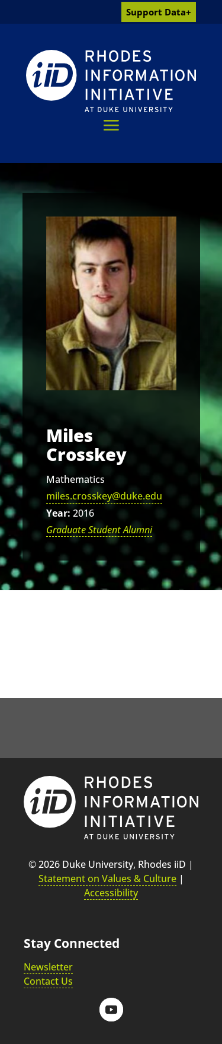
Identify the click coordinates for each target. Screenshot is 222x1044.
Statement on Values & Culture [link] (107, 878)
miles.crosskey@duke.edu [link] (104, 495)
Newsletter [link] (48, 966)
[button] (111, 125)
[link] (111, 81)
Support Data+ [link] (158, 12)
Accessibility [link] (111, 892)
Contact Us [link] (48, 981)
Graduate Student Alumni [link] (99, 529)
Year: (58, 513)
